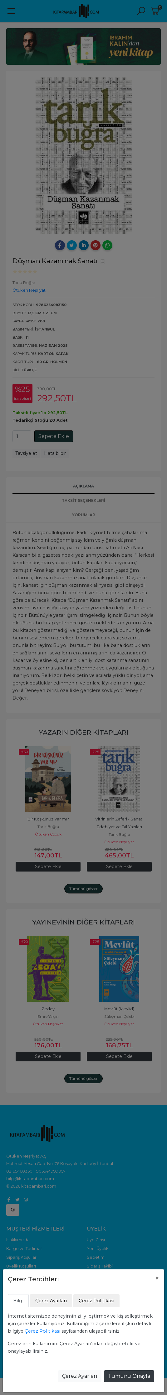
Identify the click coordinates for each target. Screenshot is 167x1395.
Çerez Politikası (42, 1331)
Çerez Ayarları (79, 1376)
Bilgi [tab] (18, 1301)
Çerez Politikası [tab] (96, 1301)
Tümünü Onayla (129, 1376)
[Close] (157, 1278)
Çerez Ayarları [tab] (51, 1301)
